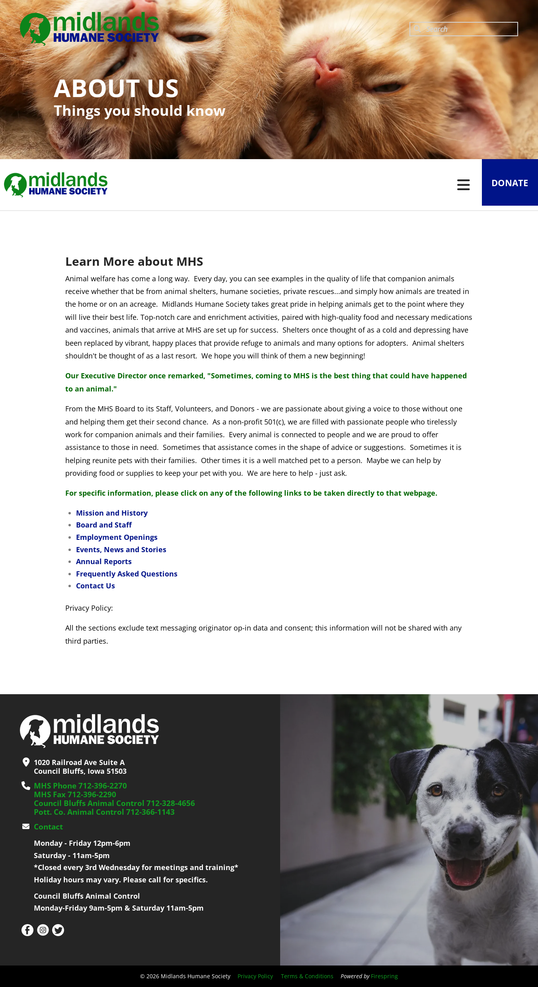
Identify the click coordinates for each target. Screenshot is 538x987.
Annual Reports (104, 561)
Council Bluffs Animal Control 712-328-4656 (110, 803)
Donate (507, 185)
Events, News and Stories (121, 549)
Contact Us (95, 585)
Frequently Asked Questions (126, 573)
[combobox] (463, 29)
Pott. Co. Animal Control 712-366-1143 (100, 812)
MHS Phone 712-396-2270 (77, 785)
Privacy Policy (255, 976)
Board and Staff (104, 525)
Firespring (384, 976)
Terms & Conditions (307, 976)
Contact (48, 826)
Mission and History (112, 513)
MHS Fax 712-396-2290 (72, 794)
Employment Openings (117, 537)
